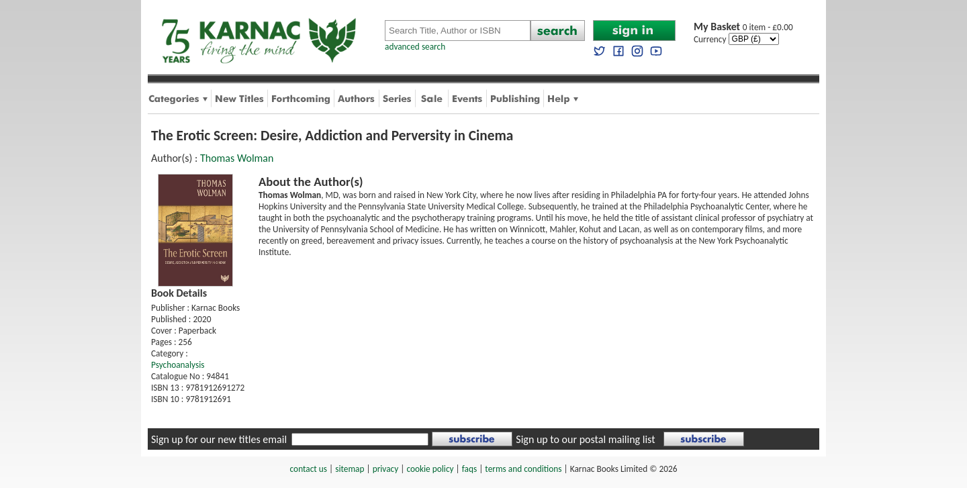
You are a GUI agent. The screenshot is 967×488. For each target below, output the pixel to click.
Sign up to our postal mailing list (585, 439)
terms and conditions (523, 469)
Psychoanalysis (177, 365)
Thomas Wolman (236, 158)
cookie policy (429, 469)
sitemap (349, 469)
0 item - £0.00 (743, 27)
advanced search (415, 46)
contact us (308, 469)
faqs (469, 469)
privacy (386, 469)
